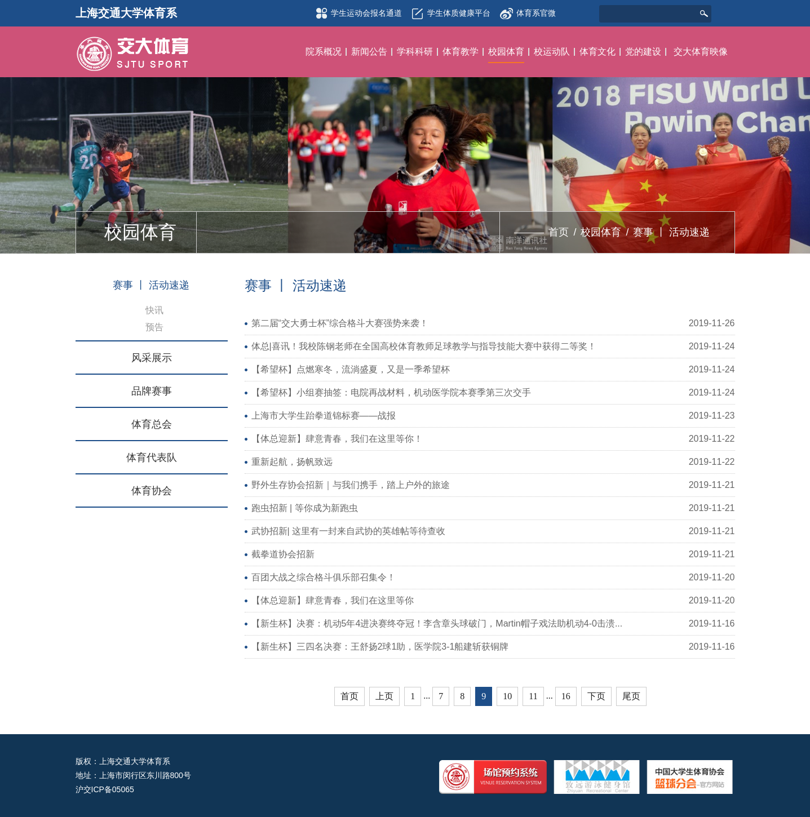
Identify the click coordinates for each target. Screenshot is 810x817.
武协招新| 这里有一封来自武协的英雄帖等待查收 (348, 531)
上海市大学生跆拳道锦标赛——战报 (323, 415)
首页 (558, 232)
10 (507, 696)
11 (533, 696)
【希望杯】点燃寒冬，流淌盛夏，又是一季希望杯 (350, 369)
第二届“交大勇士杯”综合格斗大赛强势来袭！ (340, 323)
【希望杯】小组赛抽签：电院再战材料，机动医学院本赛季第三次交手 (391, 392)
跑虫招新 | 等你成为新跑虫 (304, 508)
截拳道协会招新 (283, 554)
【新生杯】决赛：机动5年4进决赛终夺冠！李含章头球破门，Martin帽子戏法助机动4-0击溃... (437, 623)
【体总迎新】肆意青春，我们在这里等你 (332, 600)
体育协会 (151, 490)
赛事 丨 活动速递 (671, 232)
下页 (596, 696)
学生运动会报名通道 (357, 13)
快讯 (154, 310)
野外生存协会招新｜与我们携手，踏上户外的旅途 (350, 485)
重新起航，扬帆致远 (292, 462)
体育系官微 (527, 10)
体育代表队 (151, 457)
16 (565, 696)
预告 (154, 327)
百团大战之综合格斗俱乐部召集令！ (323, 577)
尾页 (631, 696)
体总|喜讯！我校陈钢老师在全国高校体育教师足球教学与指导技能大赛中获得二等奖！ (423, 346)
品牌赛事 (151, 391)
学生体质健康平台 (449, 13)
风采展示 (151, 357)
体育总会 (151, 424)
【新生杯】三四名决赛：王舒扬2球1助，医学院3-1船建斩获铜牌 (380, 646)
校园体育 (601, 232)
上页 (384, 696)
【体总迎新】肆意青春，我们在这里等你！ (337, 438)
